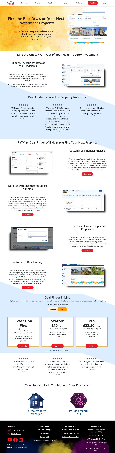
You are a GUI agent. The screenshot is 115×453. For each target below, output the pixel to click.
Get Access (87, 174)
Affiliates (79, 3)
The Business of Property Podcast (44, 440)
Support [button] (65, 3)
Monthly (53, 309)
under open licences (20, 447)
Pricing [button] (37, 3)
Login (105, 3)
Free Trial (93, 3)
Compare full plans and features (57, 350)
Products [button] (24, 3)
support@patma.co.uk (18, 430)
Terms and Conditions (92, 448)
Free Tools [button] (51, 3)
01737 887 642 (16, 434)
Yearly (62, 309)
